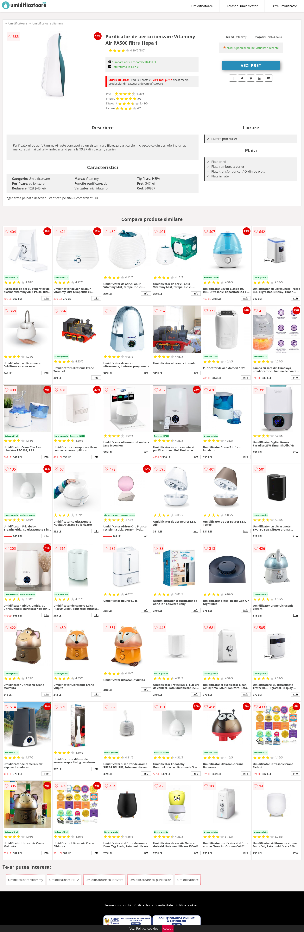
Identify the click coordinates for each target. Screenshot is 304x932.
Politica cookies (187, 905)
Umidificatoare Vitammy (47, 23)
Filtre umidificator (284, 6)
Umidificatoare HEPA (64, 880)
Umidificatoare (202, 6)
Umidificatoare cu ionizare (104, 880)
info (46, 298)
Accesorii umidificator (242, 6)
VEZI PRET (251, 65)
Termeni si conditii (117, 905)
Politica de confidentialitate (153, 905)
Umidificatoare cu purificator (150, 880)
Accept (168, 928)
